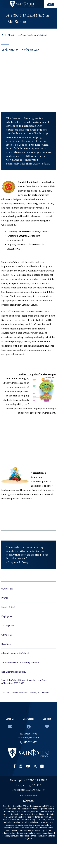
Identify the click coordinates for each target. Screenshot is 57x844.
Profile (4, 597)
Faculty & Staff (8, 607)
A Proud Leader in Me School (32, 35)
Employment (7, 616)
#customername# (22, 4)
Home (2, 35)
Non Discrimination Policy (13, 671)
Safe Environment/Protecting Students (20, 662)
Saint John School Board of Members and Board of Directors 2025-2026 (24, 682)
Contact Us (6, 634)
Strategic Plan (8, 625)
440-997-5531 (30, 742)
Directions (6, 644)
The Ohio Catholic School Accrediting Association (25, 692)
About (10, 35)
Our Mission (7, 588)
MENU (50, 4)
